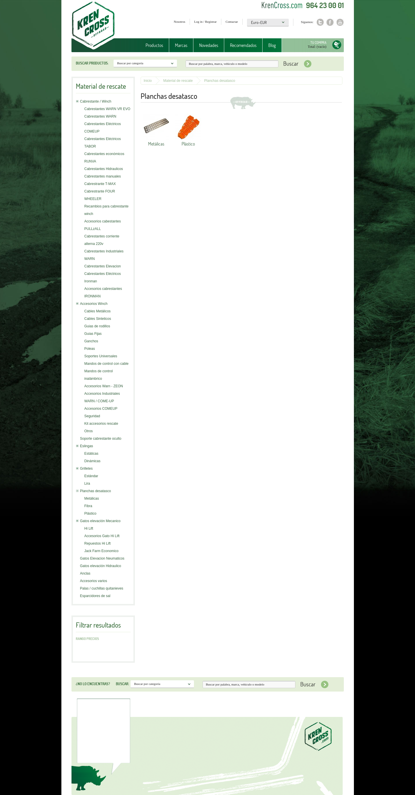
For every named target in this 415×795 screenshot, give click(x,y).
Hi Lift (88, 528)
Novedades (208, 45)
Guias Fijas (93, 334)
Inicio (148, 81)
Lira (87, 483)
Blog (272, 45)
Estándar (91, 476)
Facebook (330, 22)
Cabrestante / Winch (96, 101)
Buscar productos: (92, 63)
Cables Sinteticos (97, 319)
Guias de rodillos (97, 326)
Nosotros (179, 21)
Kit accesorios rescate (101, 424)
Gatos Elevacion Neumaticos (102, 558)
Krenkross (93, 25)
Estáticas (91, 454)
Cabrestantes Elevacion (102, 266)
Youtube (340, 22)
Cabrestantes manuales (102, 176)
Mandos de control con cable (106, 364)
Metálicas (91, 498)
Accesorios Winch (93, 304)
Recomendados (243, 45)
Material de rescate (178, 81)
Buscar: (122, 683)
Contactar (232, 21)
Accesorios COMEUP (101, 409)
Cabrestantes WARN (100, 116)
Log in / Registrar (205, 21)
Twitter (320, 22)
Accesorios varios (93, 581)
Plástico (90, 513)
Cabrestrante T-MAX (100, 184)
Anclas (85, 573)
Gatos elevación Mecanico (100, 521)
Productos (154, 45)
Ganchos (91, 341)
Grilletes (86, 469)
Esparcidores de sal (95, 596)
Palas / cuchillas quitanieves (101, 588)
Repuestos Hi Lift (97, 543)
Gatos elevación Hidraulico (100, 566)
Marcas (181, 45)
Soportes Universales (100, 356)
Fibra (88, 506)
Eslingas (86, 446)
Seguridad (92, 416)
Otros (88, 431)
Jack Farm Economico (101, 551)
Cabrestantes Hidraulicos (103, 169)
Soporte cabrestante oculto (100, 439)
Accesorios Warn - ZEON (103, 386)
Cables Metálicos (97, 311)
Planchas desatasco (95, 491)
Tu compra (318, 42)
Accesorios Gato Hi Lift (102, 536)
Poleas (89, 349)
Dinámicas (92, 461)
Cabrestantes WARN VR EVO (107, 109)
